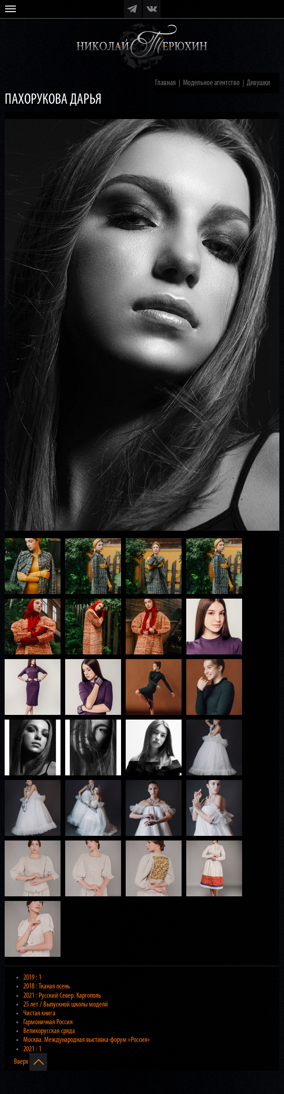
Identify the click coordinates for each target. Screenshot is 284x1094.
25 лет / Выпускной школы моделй (65, 1004)
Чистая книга (39, 1013)
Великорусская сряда (49, 1031)
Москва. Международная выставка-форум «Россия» (86, 1040)
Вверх (30, 1062)
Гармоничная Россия (48, 1022)
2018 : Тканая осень (46, 986)
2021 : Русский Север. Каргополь (62, 996)
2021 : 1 (32, 1049)
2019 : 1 (32, 977)
